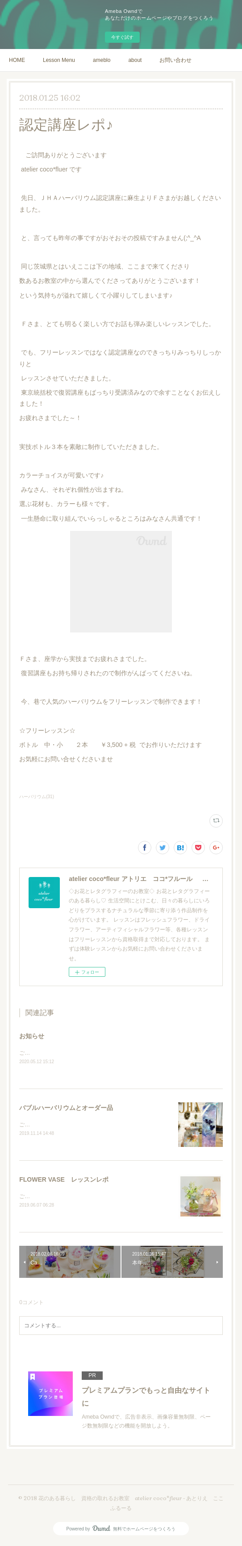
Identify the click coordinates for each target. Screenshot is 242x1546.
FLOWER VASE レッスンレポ (63, 1180)
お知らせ (31, 1036)
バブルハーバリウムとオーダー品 (66, 1108)
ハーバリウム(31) (36, 796)
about (135, 60)
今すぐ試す (122, 37)
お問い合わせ (175, 60)
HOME (17, 60)
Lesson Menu (59, 60)
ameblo (101, 60)
